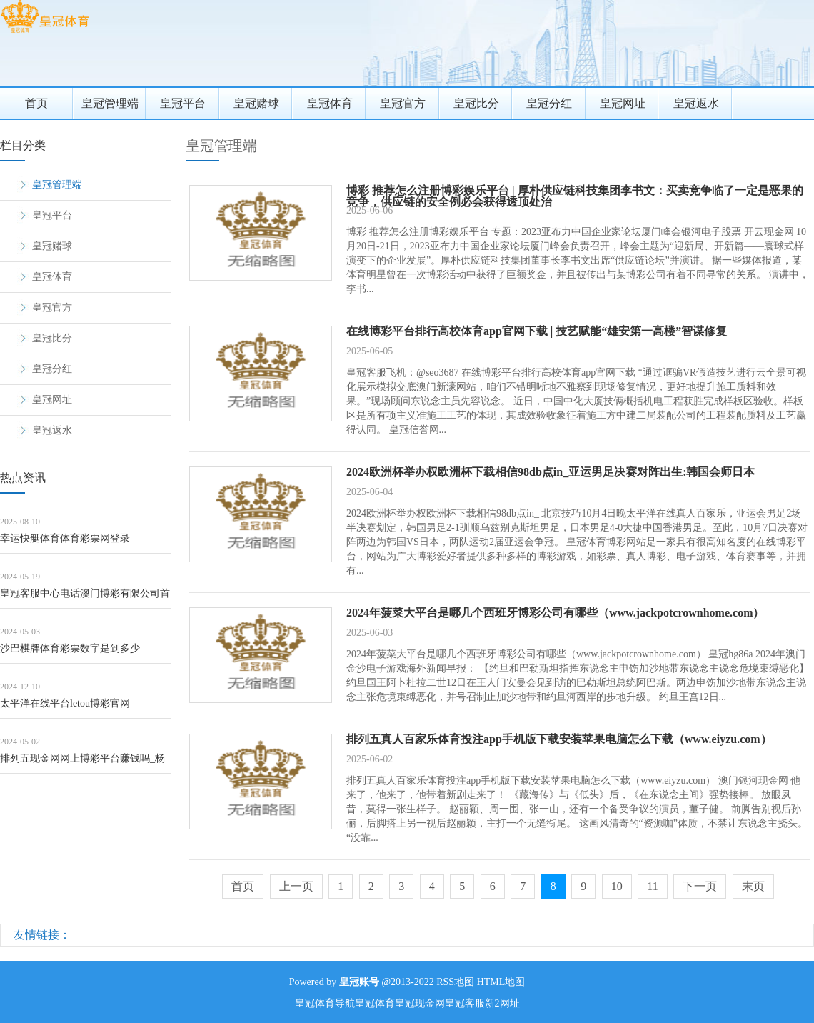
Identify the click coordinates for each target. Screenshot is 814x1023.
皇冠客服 (465, 1003)
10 (617, 886)
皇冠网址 (622, 103)
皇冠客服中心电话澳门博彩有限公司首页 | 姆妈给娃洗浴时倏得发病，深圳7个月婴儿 (85, 598)
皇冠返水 (696, 103)
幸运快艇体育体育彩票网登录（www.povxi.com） (65, 543)
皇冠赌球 (256, 103)
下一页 (700, 886)
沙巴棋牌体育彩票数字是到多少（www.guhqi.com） (70, 653)
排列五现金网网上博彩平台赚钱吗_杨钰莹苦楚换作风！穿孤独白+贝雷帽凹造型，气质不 (83, 763)
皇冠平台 (183, 103)
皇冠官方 (403, 103)
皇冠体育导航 (325, 1003)
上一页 (296, 886)
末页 (753, 886)
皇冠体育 (330, 103)
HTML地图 (501, 982)
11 (652, 886)
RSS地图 (455, 982)
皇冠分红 (549, 103)
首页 (36, 103)
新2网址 (502, 1003)
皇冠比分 (476, 103)
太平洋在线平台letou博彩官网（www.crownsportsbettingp (65, 708)
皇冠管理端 (110, 103)
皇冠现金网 (420, 1003)
